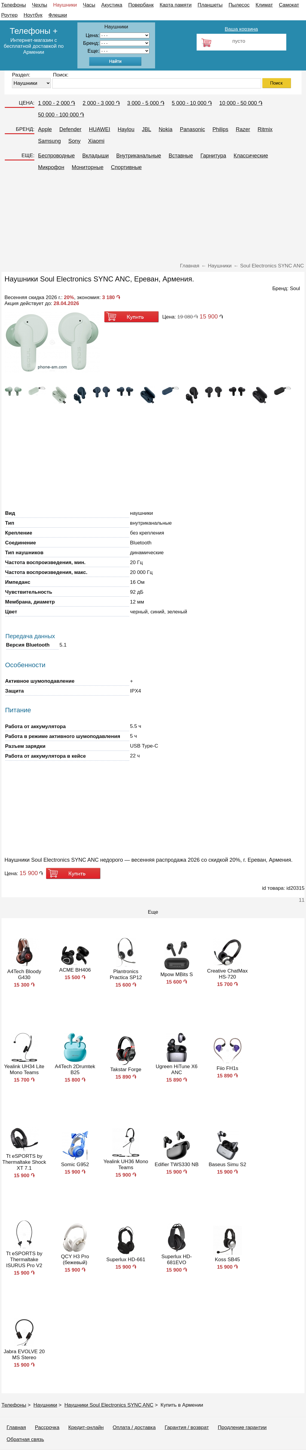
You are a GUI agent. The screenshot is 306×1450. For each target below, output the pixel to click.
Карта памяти (176, 5)
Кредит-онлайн (86, 1427)
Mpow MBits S (176, 974)
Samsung (49, 141)
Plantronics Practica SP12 (126, 974)
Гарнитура (213, 156)
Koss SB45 (227, 1259)
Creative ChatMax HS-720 (227, 974)
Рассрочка (47, 1427)
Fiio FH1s (227, 1068)
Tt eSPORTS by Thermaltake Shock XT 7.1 (24, 1162)
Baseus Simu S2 (227, 1164)
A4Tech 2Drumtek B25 (75, 1069)
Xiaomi (96, 141)
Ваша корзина (241, 29)
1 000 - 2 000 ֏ (56, 103)
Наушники (65, 5)
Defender (70, 129)
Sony (74, 141)
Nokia (165, 129)
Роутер (9, 15)
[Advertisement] (153, 218)
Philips (220, 129)
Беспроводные (56, 156)
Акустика (111, 5)
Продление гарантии (242, 1427)
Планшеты (210, 5)
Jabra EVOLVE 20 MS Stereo (24, 1354)
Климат (264, 5)
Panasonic (192, 129)
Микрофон (51, 167)
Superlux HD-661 (125, 1259)
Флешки (57, 15)
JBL (146, 129)
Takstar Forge (125, 1069)
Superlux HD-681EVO (176, 1259)
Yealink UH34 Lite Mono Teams (24, 1069)
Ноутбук (33, 15)
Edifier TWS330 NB (176, 1164)
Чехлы (39, 5)
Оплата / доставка (134, 1427)
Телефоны (13, 5)
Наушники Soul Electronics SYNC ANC (108, 1405)
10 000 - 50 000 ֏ (240, 103)
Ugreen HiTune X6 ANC (177, 1069)
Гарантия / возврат (187, 1427)
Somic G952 (75, 1164)
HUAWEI (99, 129)
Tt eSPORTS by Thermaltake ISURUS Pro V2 (24, 1259)
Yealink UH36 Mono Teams (125, 1164)
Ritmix (265, 129)
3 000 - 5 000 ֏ (145, 103)
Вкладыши (95, 156)
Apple (45, 129)
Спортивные (126, 167)
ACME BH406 (75, 970)
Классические (251, 156)
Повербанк (141, 5)
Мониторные (87, 167)
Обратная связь (25, 1439)
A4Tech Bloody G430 (24, 974)
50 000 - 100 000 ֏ (61, 115)
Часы (89, 5)
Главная (16, 1427)
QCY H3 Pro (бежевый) (75, 1259)
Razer (243, 129)
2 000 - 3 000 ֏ (101, 103)
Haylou (126, 129)
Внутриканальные (138, 156)
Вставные (181, 156)
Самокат (289, 5)
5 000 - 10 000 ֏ (192, 103)
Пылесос (239, 5)
